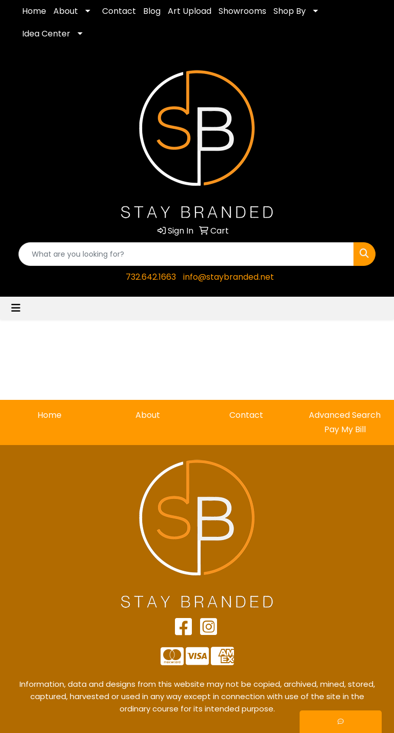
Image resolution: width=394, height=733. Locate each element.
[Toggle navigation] (16, 308)
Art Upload (189, 11)
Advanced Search (345, 415)
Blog (152, 11)
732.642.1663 (151, 277)
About (65, 11)
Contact (119, 11)
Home (34, 11)
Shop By (289, 11)
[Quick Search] (186, 254)
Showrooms (242, 11)
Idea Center (46, 34)
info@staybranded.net (228, 277)
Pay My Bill (345, 429)
